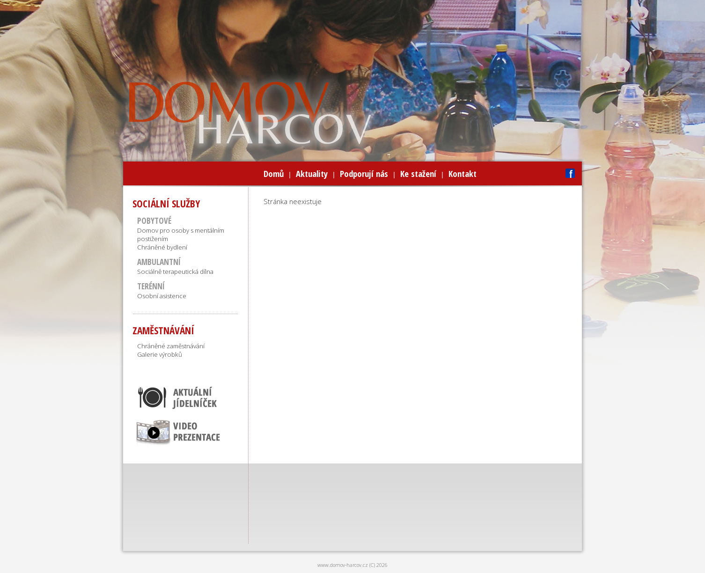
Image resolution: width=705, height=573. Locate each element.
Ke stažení (418, 173)
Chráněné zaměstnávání (171, 346)
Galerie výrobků (159, 354)
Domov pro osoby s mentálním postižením (180, 234)
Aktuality (312, 173)
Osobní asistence (161, 296)
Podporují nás (364, 173)
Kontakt (462, 173)
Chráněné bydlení (162, 247)
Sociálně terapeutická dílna (175, 271)
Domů (274, 173)
